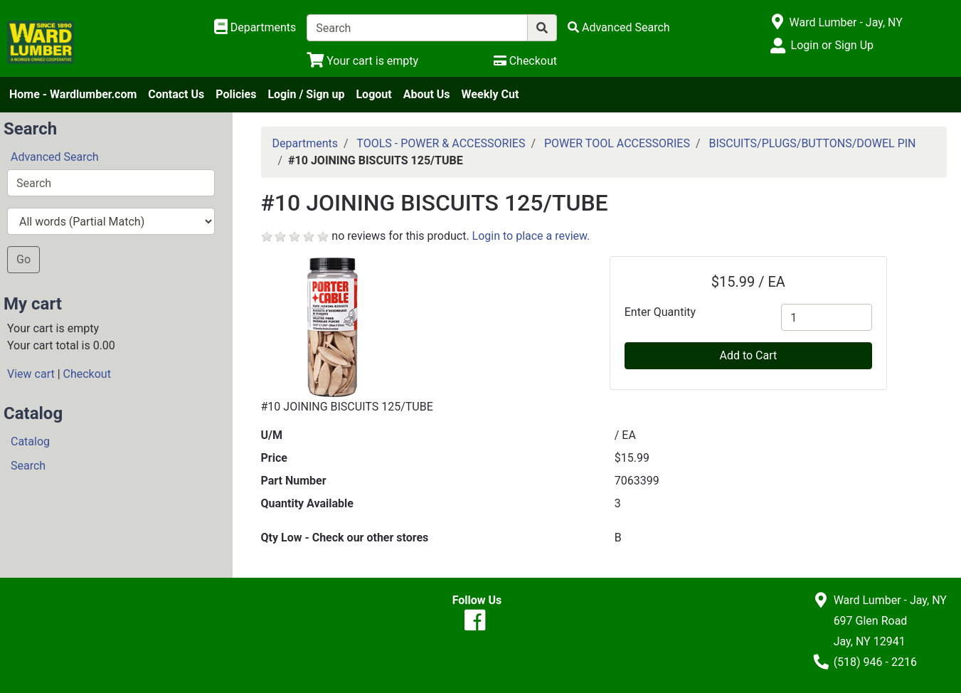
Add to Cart (748, 355)
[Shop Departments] (255, 27)
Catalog (30, 441)
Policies (236, 94)
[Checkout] (525, 61)
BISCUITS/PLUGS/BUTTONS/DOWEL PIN (811, 143)
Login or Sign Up (832, 45)
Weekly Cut (490, 94)
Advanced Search (55, 157)
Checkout (87, 374)
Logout (373, 94)
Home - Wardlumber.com (73, 94)
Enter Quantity (660, 312)
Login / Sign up (305, 94)
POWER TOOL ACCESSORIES (617, 143)
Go (23, 259)
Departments (305, 143)
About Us (426, 94)
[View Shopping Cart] (362, 61)
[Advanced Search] (619, 27)
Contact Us (176, 94)
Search (28, 465)
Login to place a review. (531, 236)
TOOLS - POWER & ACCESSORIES (440, 143)
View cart (31, 374)
